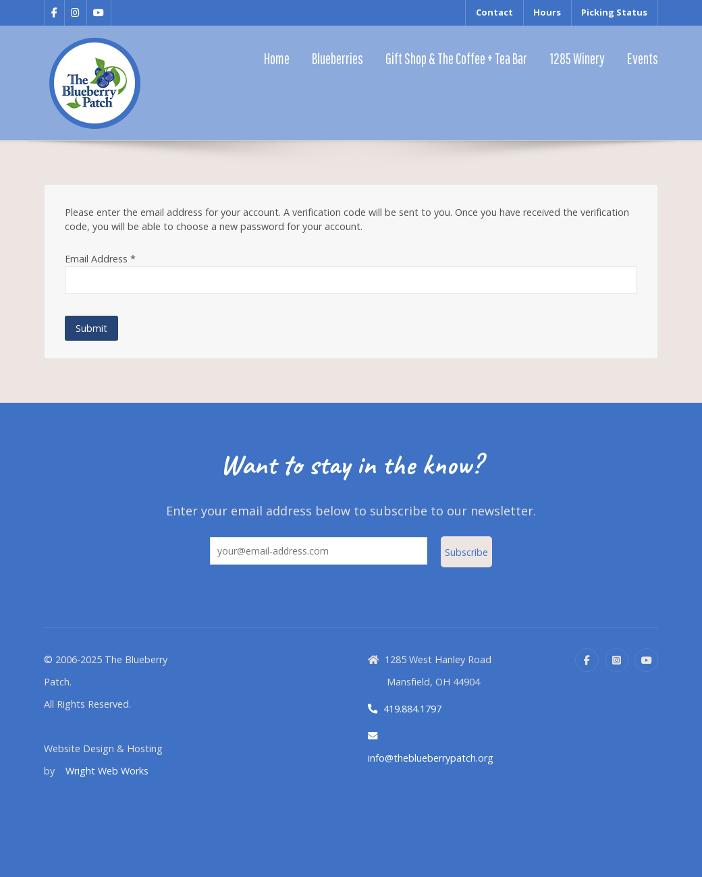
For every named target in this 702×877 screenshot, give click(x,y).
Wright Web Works (106, 770)
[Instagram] (616, 660)
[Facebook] (587, 660)
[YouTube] (646, 660)
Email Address (100, 258)
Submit (91, 328)
